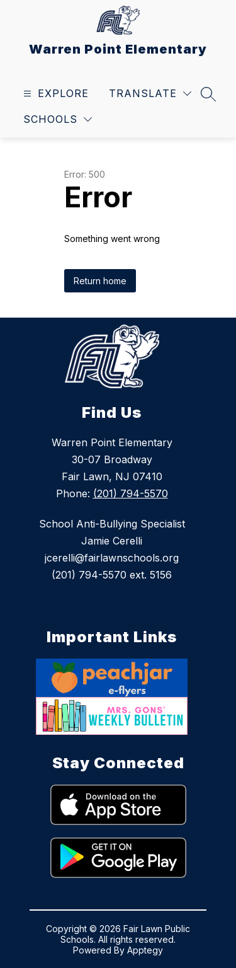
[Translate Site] (150, 93)
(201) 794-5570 (130, 493)
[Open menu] (54, 93)
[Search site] (208, 93)
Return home (100, 280)
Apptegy (145, 950)
